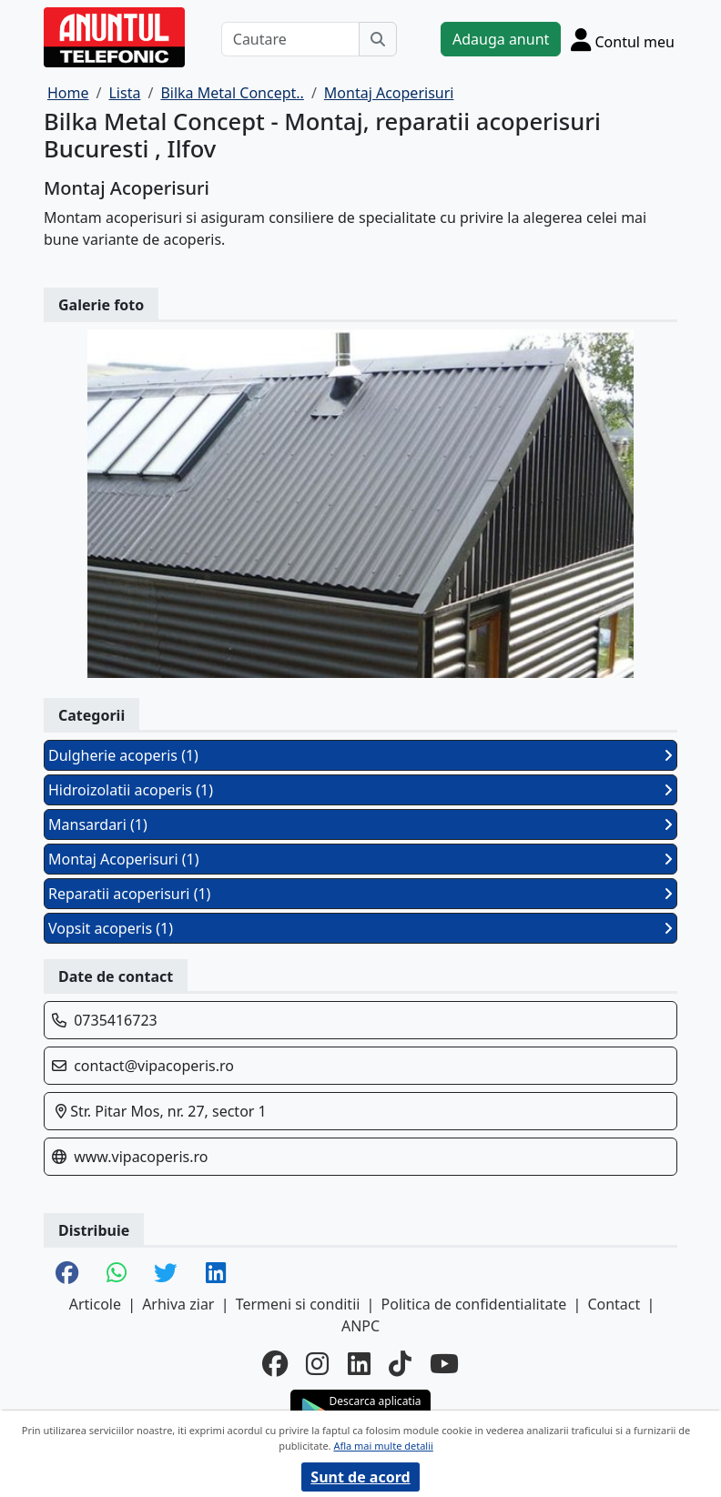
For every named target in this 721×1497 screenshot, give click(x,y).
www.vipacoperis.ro (141, 1157)
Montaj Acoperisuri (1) (360, 859)
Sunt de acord (360, 1477)
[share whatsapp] (116, 1274)
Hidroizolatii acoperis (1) (360, 790)
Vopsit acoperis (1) (360, 928)
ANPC (360, 1326)
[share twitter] (165, 1274)
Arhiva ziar (178, 1304)
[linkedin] (359, 1363)
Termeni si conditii (298, 1304)
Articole (95, 1304)
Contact (613, 1304)
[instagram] (317, 1363)
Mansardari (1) (360, 824)
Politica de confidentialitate (474, 1304)
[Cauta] (378, 39)
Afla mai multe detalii (382, 1445)
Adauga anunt (500, 39)
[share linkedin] (216, 1274)
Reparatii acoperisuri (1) (360, 894)
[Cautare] (290, 39)
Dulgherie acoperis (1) (360, 755)
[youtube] (444, 1363)
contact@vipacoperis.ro (154, 1066)
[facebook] (275, 1363)
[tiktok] (400, 1363)
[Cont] (622, 39)
